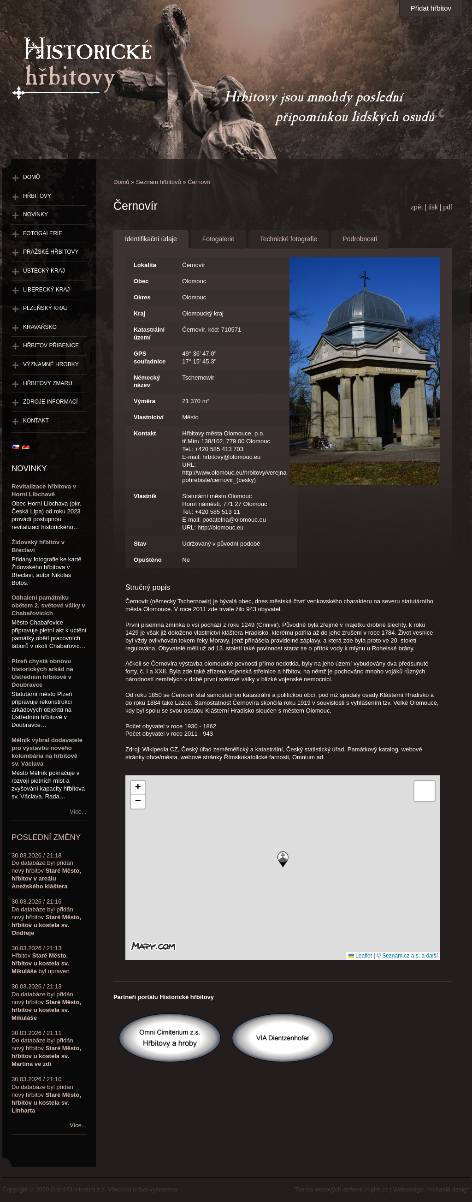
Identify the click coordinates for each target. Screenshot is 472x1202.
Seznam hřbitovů (158, 182)
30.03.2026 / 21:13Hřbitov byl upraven (41, 960)
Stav (140, 543)
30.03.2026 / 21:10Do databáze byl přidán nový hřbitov (46, 1095)
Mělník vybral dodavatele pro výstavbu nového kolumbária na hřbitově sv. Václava (47, 752)
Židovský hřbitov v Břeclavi (38, 546)
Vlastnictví (149, 417)
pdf (447, 207)
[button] (283, 859)
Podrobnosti (359, 239)
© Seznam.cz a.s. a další (407, 955)
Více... (78, 811)
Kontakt (145, 433)
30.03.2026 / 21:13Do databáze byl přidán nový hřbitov (46, 1002)
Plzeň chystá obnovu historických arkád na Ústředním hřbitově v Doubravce (42, 673)
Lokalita (145, 265)
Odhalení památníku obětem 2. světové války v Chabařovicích (48, 605)
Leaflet (360, 955)
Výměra (144, 401)
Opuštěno (148, 559)
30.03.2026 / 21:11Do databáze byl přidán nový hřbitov (46, 1048)
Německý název (147, 381)
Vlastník (145, 496)
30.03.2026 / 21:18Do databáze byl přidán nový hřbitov (46, 871)
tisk (433, 207)
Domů (121, 182)
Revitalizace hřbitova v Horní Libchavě (44, 490)
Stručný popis (147, 587)
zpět (417, 207)
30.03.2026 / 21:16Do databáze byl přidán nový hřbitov (46, 917)
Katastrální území (149, 333)
